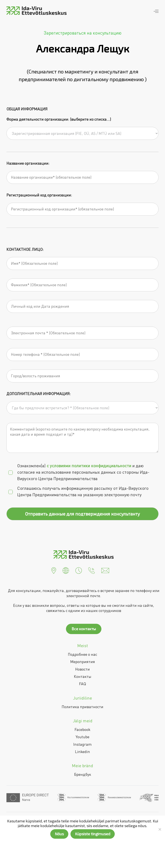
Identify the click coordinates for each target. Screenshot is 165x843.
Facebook (82, 729)
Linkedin (82, 751)
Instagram (82, 744)
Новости (82, 669)
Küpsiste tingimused (92, 833)
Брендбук (82, 774)
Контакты (82, 676)
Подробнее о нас (82, 654)
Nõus (59, 833)
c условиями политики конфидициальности (89, 465)
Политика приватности (82, 706)
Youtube (82, 736)
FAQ (82, 683)
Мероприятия (82, 661)
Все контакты (84, 628)
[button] (53, 570)
